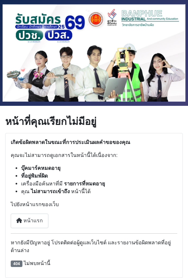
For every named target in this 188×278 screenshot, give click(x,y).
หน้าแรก (29, 220)
